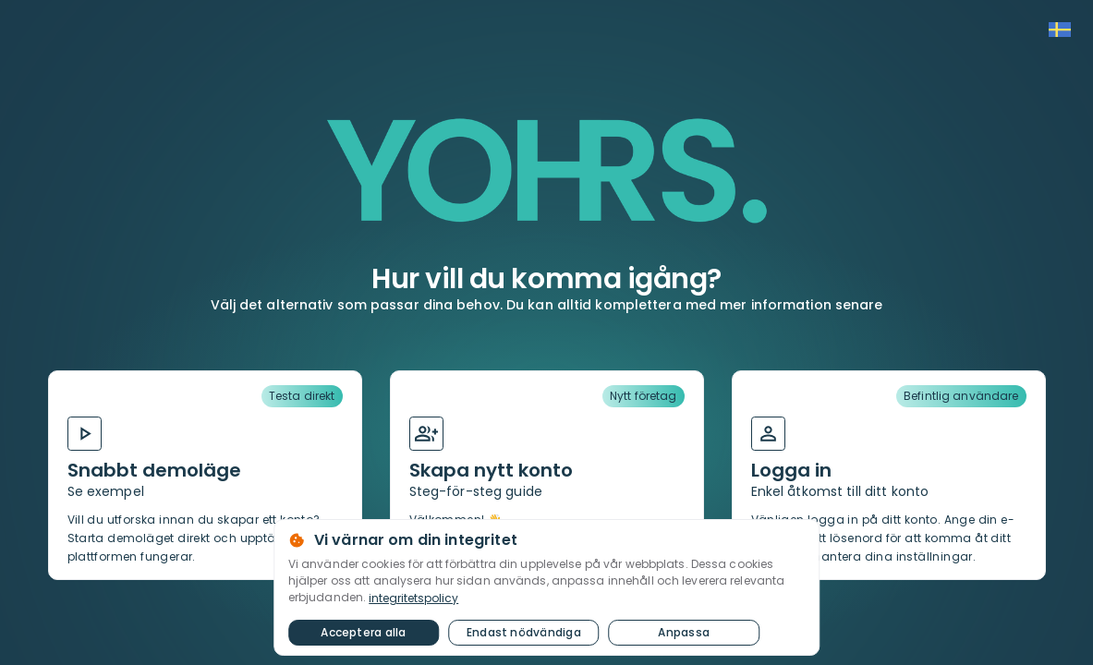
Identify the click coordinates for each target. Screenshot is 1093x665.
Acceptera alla (363, 633)
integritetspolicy (413, 598)
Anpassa (684, 633)
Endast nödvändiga (523, 633)
